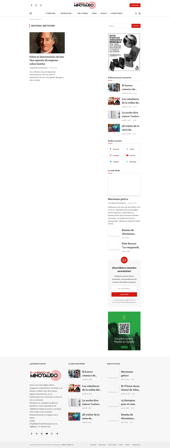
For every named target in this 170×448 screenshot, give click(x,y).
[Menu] (30, 13)
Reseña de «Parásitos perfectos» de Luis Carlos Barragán (130, 232)
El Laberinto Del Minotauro (118, 203)
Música (104, 13)
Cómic (94, 13)
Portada (31, 19)
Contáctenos (116, 13)
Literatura (50, 13)
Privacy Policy (125, 302)
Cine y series (82, 13)
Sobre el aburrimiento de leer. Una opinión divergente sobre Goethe (46, 60)
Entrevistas (66, 13)
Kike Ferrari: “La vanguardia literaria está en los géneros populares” (131, 245)
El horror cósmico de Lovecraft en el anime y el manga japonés (131, 87)
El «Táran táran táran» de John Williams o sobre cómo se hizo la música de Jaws (130, 388)
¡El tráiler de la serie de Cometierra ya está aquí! (130, 128)
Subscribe (135, 5)
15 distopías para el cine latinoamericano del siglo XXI (131, 402)
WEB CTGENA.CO (67, 445)
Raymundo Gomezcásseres (39, 68)
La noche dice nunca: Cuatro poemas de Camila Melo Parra (130, 114)
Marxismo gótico (118, 199)
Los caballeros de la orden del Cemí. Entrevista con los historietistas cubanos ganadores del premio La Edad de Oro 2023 (131, 101)
